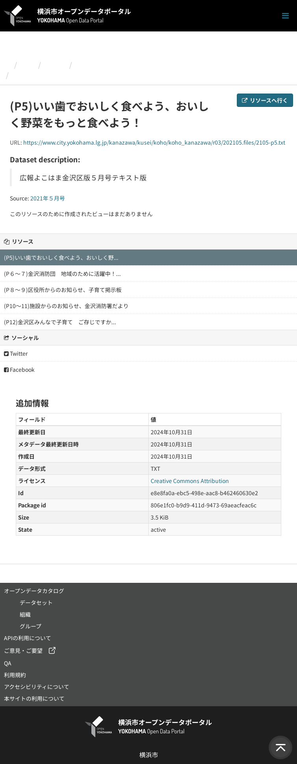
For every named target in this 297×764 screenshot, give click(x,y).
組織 (27, 64)
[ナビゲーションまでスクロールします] (285, 16)
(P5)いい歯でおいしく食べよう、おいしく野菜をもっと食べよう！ (118, 75)
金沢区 (55, 64)
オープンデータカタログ (34, 591)
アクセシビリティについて (36, 687)
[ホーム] (7, 64)
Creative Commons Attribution (190, 481)
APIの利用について (27, 638)
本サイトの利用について (34, 698)
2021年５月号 (98, 64)
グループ (30, 626)
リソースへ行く (265, 100)
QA (7, 663)
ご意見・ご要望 (23, 650)
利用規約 (15, 675)
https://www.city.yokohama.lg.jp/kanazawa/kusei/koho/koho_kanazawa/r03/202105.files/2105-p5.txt (154, 142)
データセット (36, 602)
